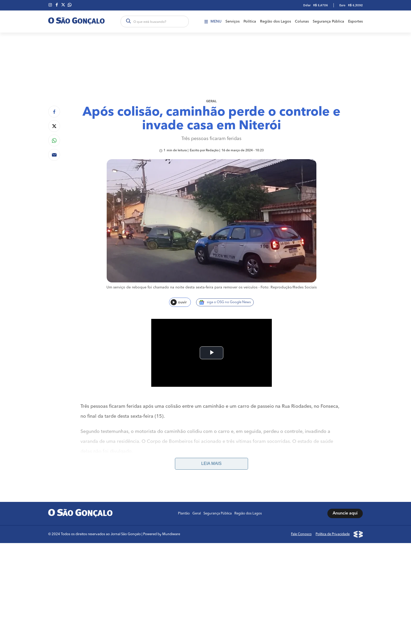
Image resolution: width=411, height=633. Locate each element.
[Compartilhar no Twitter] (54, 126)
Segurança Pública (328, 21)
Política (250, 21)
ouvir (179, 302)
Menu (212, 21)
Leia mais (211, 396)
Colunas (302, 21)
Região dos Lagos (275, 21)
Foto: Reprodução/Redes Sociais (289, 287)
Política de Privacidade (333, 466)
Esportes (355, 21)
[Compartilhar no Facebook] (54, 111)
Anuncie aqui (345, 446)
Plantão (184, 445)
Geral (211, 101)
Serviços (232, 21)
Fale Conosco (301, 466)
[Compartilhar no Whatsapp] (54, 140)
